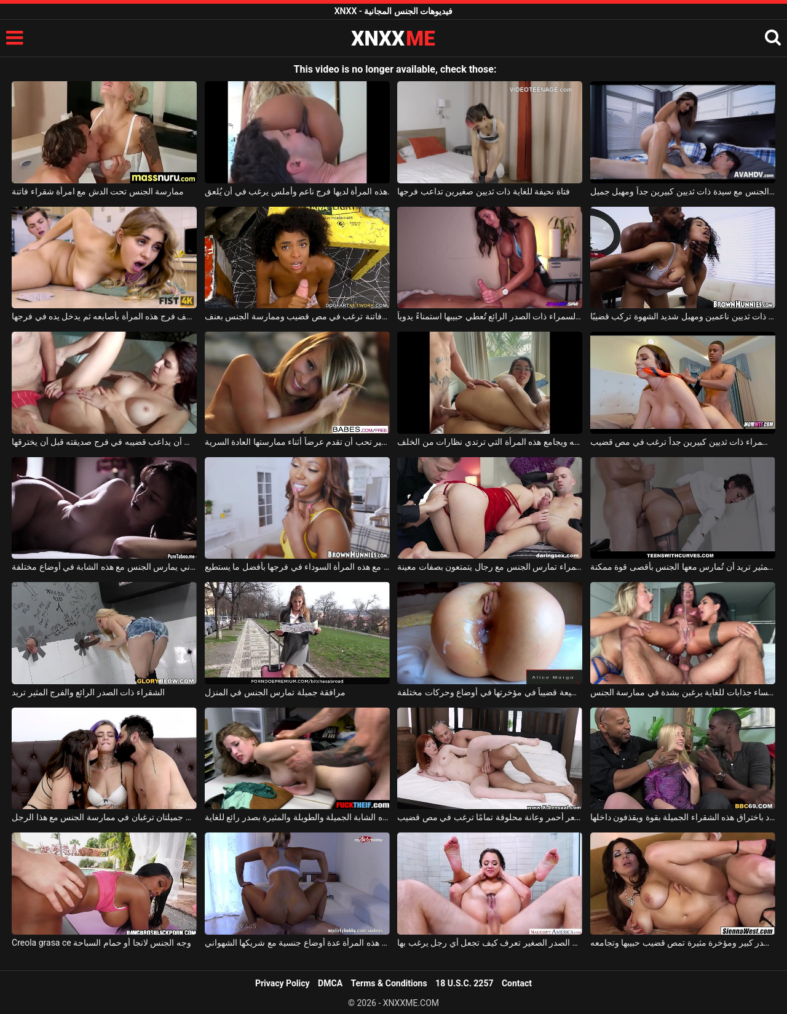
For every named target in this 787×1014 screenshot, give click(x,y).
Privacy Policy (282, 983)
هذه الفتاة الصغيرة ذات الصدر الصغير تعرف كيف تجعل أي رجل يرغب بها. (489, 943)
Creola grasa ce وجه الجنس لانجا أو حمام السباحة (101, 943)
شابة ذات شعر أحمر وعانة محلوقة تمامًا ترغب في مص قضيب (489, 817)
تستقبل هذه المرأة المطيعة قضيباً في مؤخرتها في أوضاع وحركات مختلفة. (489, 692)
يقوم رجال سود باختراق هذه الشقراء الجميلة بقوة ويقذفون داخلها (682, 817)
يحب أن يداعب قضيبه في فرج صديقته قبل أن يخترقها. (104, 442)
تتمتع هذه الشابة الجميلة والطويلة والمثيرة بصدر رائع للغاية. (297, 817)
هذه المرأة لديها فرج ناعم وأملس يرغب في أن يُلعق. (297, 191)
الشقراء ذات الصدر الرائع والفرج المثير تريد (88, 692)
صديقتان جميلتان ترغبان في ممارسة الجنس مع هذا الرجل (104, 817)
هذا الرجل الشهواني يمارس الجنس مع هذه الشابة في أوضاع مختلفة (104, 567)
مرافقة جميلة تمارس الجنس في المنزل (275, 692)
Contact (517, 983)
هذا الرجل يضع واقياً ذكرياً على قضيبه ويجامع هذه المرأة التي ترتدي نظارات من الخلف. (489, 442)
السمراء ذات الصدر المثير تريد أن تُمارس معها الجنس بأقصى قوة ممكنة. (682, 567)
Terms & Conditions (389, 983)
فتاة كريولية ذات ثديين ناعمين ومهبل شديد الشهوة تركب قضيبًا (682, 316)
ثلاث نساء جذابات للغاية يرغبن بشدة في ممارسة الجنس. (682, 692)
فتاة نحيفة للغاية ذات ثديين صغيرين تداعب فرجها (483, 191)
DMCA (330, 983)
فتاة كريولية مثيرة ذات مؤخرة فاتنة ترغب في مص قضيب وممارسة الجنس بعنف (297, 316)
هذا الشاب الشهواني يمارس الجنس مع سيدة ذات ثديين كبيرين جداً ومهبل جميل (682, 191)
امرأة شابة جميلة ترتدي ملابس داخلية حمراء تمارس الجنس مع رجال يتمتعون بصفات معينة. (489, 567)
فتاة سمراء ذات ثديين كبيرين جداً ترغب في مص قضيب (682, 442)
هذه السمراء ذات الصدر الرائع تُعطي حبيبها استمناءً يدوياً (489, 316)
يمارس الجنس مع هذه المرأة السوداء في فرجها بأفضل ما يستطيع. (297, 567)
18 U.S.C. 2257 (464, 983)
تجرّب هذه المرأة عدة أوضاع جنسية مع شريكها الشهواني (297, 943)
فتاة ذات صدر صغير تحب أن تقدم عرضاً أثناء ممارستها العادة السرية (297, 442)
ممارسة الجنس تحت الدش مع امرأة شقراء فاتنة (98, 191)
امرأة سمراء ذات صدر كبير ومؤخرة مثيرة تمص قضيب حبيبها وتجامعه (682, 943)
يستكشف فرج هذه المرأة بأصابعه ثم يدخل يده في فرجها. (104, 316)
